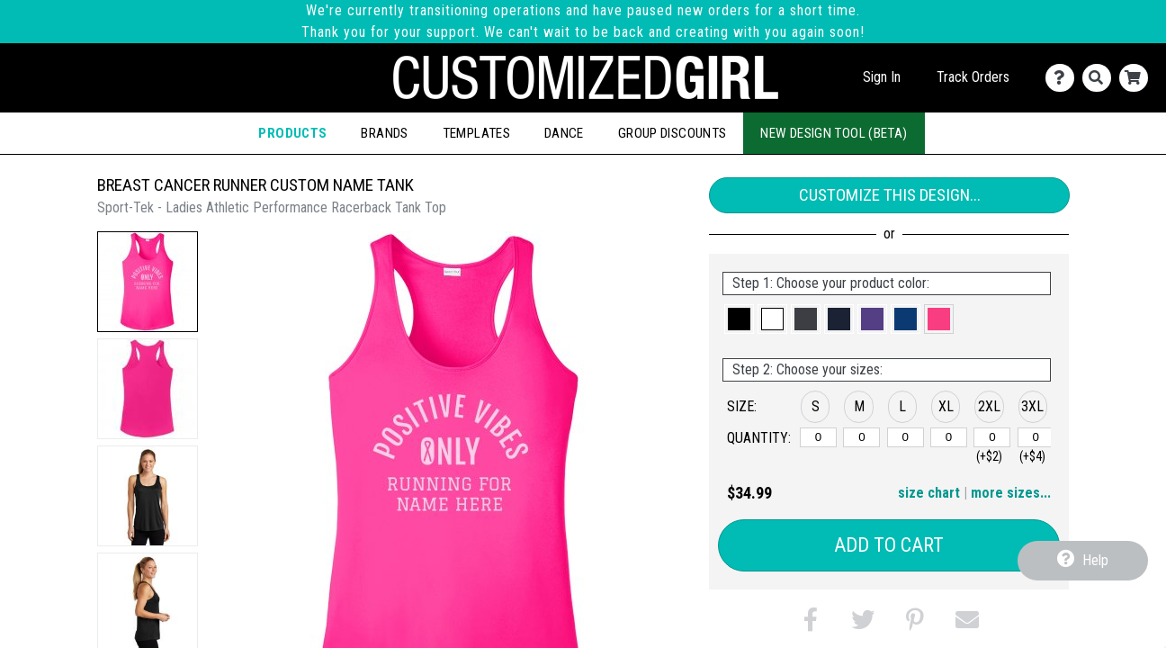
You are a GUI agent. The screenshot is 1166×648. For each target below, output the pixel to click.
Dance (564, 133)
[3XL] (1036, 437)
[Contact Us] (1063, 78)
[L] (905, 437)
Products (292, 133)
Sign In (882, 77)
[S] (818, 437)
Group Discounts (672, 133)
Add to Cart (889, 545)
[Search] (1100, 78)
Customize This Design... (890, 194)
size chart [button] (929, 492)
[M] (861, 437)
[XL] (948, 437)
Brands (384, 133)
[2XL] (991, 437)
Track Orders (973, 77)
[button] (147, 281)
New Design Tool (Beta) (833, 133)
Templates (476, 133)
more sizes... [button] (1011, 492)
